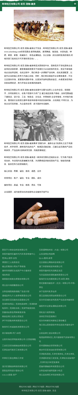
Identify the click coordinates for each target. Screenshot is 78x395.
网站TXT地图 (38, 387)
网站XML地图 (25, 387)
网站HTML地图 (52, 387)
